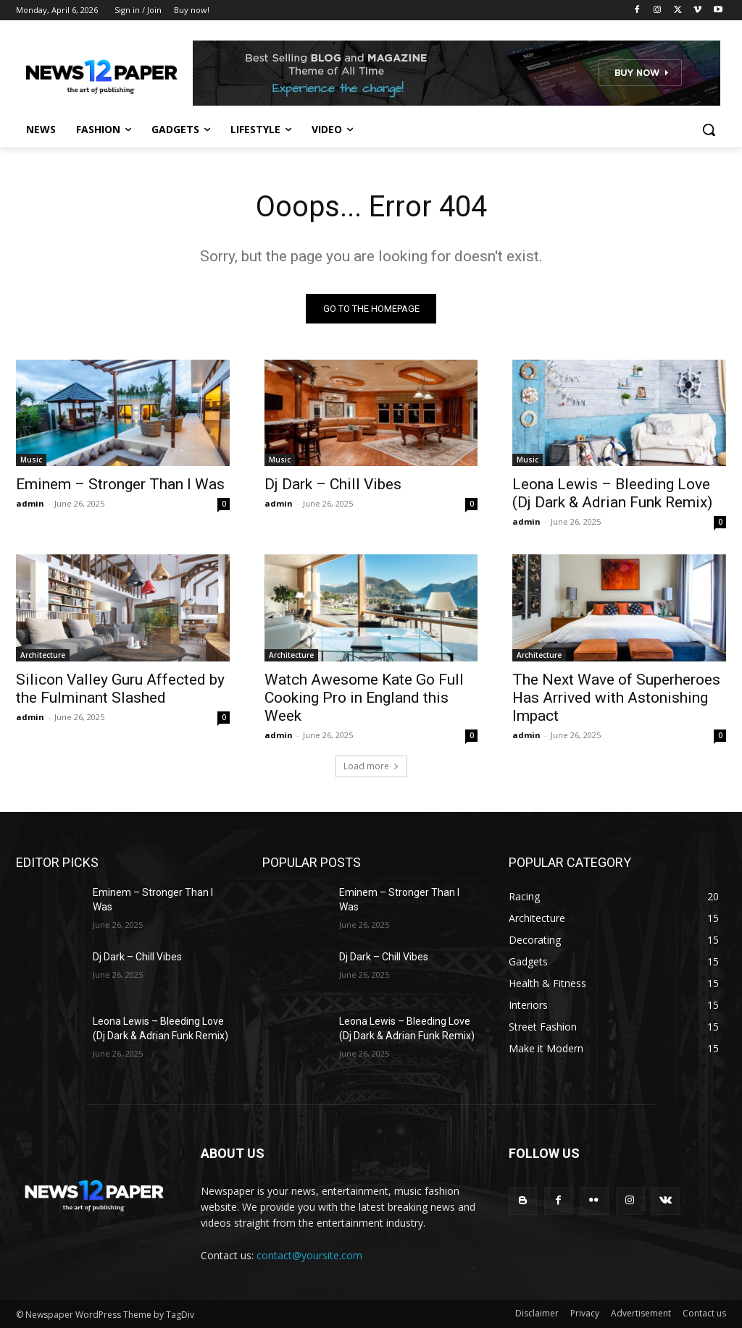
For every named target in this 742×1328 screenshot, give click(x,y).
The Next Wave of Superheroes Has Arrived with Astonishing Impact (616, 697)
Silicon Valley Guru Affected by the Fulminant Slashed (120, 688)
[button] (708, 129)
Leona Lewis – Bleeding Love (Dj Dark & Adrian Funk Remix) (612, 493)
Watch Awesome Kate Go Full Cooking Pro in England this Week (364, 697)
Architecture (42, 655)
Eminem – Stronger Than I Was (120, 484)
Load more (371, 767)
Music (31, 459)
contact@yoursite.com (309, 1255)
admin (30, 503)
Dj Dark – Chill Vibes (332, 484)
